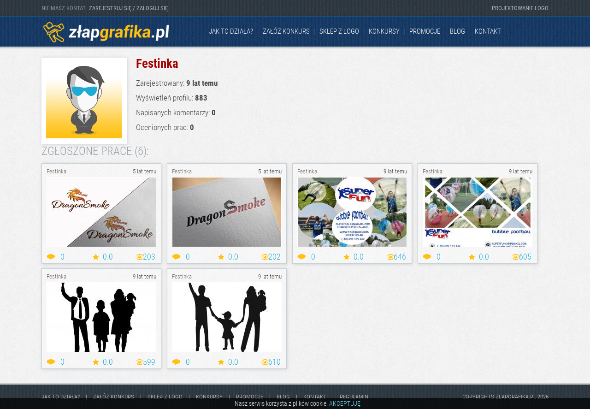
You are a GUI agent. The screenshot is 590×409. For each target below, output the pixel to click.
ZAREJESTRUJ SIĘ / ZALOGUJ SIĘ (128, 8)
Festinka (56, 171)
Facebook (518, 31)
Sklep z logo (339, 31)
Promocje (424, 31)
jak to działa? (231, 31)
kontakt (488, 31)
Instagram (541, 31)
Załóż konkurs (286, 31)
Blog (457, 31)
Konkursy (384, 31)
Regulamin (354, 396)
